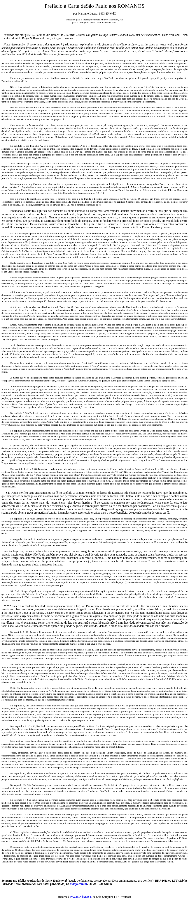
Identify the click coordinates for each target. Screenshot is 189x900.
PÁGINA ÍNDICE (81, 896)
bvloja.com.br (78, 883)
